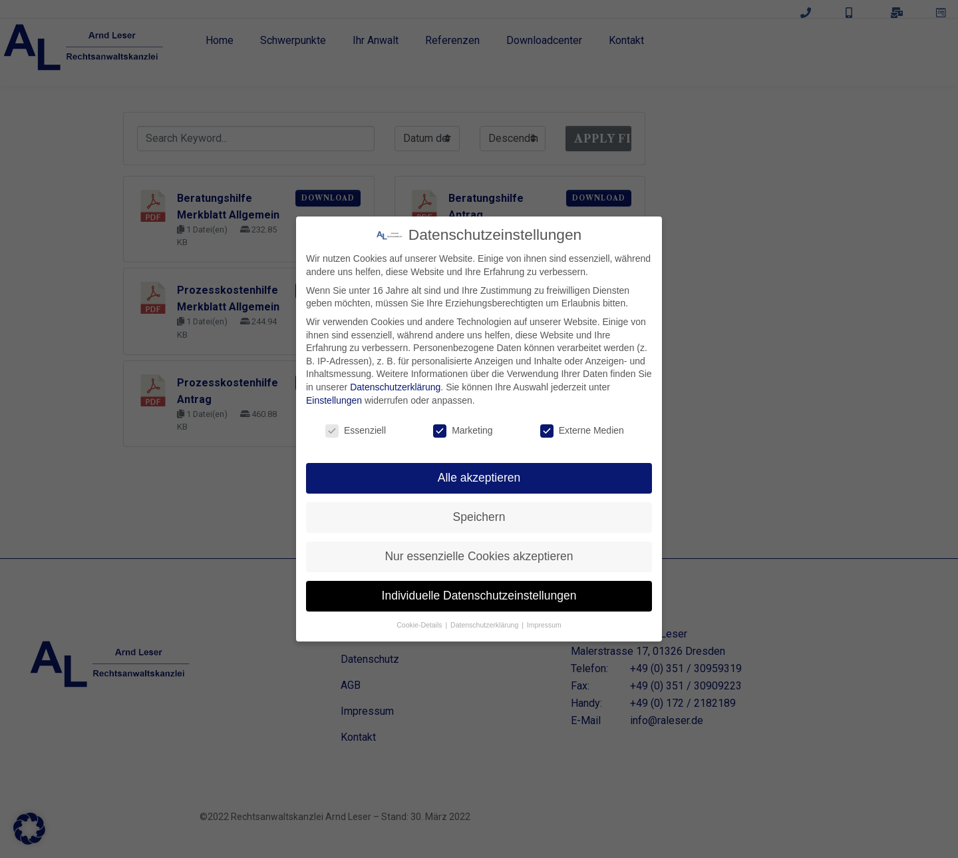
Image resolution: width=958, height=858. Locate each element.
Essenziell (355, 430)
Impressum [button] (544, 625)
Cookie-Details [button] (420, 625)
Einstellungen (334, 400)
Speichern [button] (479, 517)
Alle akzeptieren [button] (479, 477)
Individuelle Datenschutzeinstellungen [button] (479, 595)
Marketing (462, 430)
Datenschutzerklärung (395, 387)
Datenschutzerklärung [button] (485, 625)
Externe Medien (582, 430)
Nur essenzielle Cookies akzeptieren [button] (479, 556)
